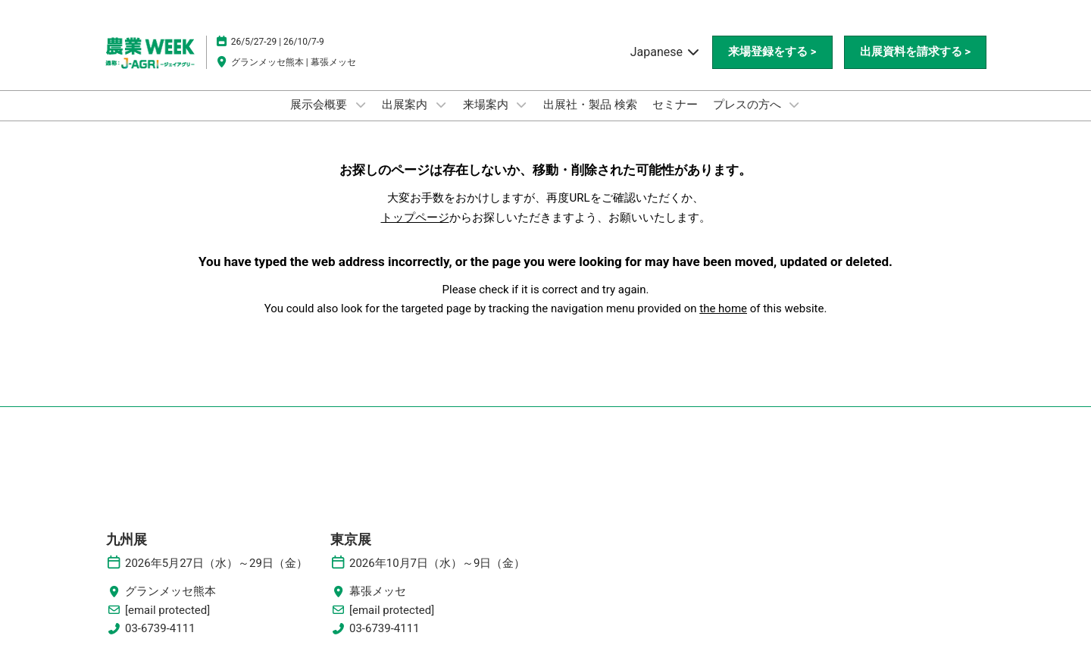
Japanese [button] (665, 52)
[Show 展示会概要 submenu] (360, 104)
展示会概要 (320, 104)
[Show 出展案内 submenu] (441, 104)
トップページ (415, 217)
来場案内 (487, 104)
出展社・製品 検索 (590, 104)
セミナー (675, 104)
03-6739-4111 (160, 628)
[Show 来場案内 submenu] (521, 104)
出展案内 (406, 104)
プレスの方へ (748, 104)
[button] (772, 52)
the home (723, 308)
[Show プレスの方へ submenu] (794, 104)
